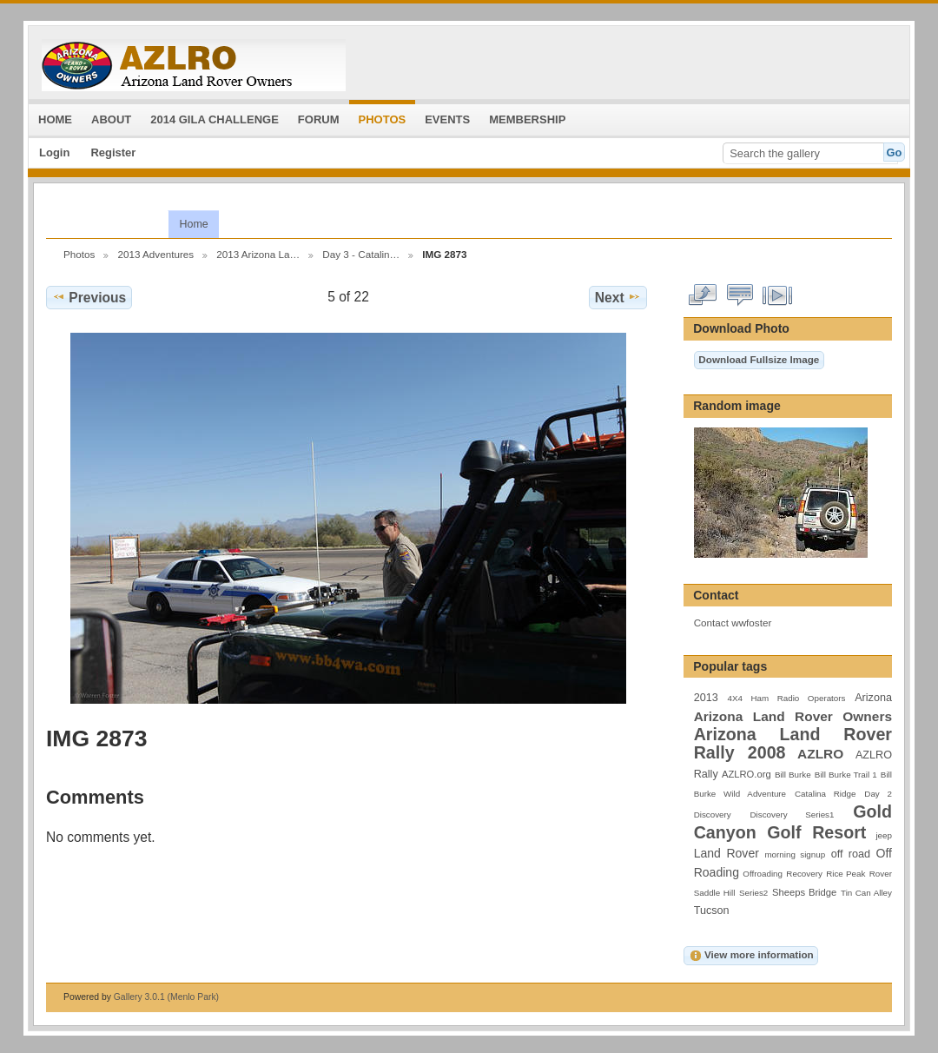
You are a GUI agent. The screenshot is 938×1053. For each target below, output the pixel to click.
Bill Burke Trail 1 (846, 774)
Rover (880, 873)
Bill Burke (793, 774)
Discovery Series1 (792, 814)
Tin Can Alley (866, 892)
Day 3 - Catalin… (361, 254)
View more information (751, 956)
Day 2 (878, 793)
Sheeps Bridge (804, 892)
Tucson (712, 910)
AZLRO (820, 753)
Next (618, 297)
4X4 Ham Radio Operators (786, 698)
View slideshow (777, 295)
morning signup (794, 854)
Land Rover (726, 853)
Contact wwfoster (733, 622)
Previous (89, 297)
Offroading (763, 873)
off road (850, 854)
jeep (883, 835)
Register (112, 152)
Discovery (712, 814)
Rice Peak (845, 873)
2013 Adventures (155, 254)
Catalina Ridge (825, 793)
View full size (703, 295)
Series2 (753, 892)
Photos (79, 254)
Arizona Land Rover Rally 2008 (793, 743)
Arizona (873, 698)
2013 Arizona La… (258, 254)
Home (193, 224)
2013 (706, 698)
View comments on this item (740, 295)
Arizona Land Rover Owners (793, 716)
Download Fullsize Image (758, 359)
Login (54, 152)
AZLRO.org (746, 774)
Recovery (804, 873)
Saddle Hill (715, 892)
